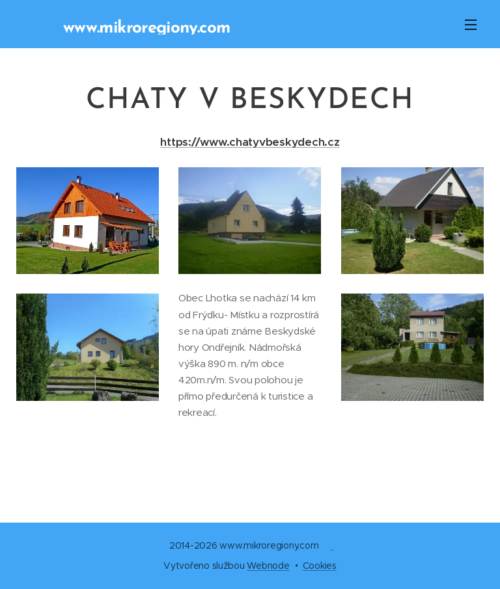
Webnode (268, 565)
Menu (471, 24)
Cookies (320, 565)
